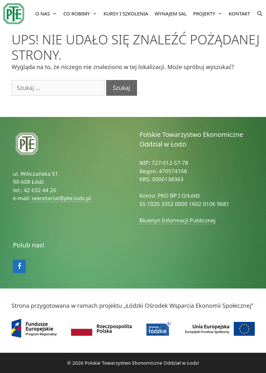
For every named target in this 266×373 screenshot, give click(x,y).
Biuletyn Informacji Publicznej (178, 220)
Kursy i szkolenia (126, 13)
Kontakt (239, 13)
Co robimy (81, 13)
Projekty (209, 13)
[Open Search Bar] (259, 13)
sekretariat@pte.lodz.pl (61, 198)
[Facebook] (19, 266)
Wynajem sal (171, 13)
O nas (47, 13)
